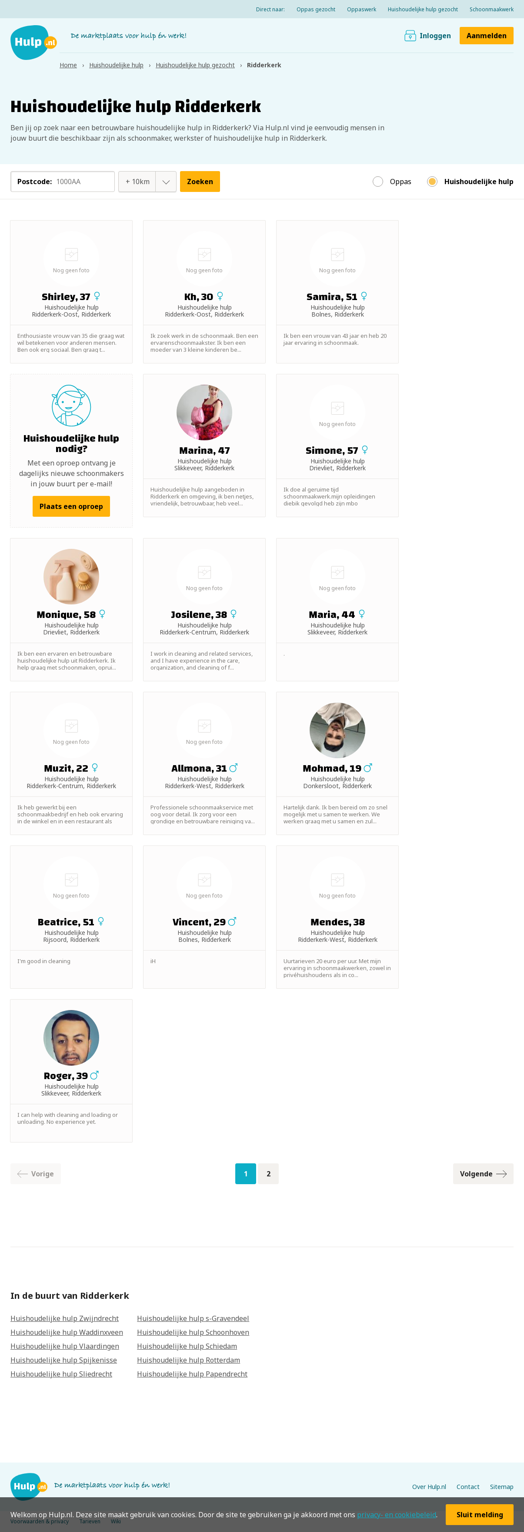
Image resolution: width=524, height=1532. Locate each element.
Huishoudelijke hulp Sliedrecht (61, 1374)
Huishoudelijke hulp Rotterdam (188, 1360)
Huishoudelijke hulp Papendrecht (192, 1374)
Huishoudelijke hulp (479, 181)
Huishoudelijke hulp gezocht (423, 9)
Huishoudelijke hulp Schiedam (187, 1346)
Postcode (34, 181)
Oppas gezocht (316, 9)
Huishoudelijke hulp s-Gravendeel (193, 1318)
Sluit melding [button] (480, 1514)
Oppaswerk (361, 9)
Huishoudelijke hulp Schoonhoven (193, 1332)
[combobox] (138, 181)
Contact (468, 1486)
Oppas (400, 181)
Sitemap (502, 1486)
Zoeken (200, 181)
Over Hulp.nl (429, 1486)
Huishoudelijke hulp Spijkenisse (63, 1360)
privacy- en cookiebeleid (396, 1514)
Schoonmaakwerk (492, 9)
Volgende (483, 1174)
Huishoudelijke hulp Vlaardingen (64, 1346)
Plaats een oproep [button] (71, 506)
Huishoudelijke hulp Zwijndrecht (64, 1318)
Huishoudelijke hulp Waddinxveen (66, 1332)
